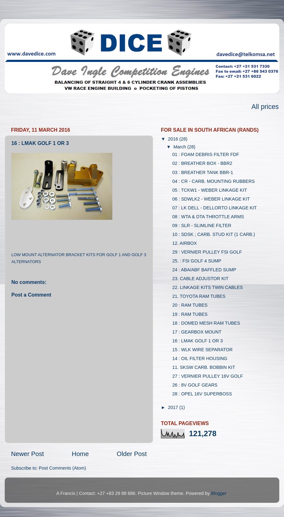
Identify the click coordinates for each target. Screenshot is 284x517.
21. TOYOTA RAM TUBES (198, 296)
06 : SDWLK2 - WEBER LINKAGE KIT (211, 198)
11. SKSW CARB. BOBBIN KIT (203, 367)
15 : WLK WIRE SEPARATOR (202, 349)
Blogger (219, 493)
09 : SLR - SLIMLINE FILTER (201, 225)
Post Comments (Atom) (62, 468)
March (180, 146)
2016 (173, 138)
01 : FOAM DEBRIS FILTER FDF (205, 154)
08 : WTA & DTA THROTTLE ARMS (208, 216)
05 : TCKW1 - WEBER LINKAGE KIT (209, 190)
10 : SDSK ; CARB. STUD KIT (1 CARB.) (213, 234)
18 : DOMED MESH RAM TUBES (206, 323)
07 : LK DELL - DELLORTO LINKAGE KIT (214, 207)
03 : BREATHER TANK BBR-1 (202, 172)
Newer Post (27, 453)
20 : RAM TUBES (190, 305)
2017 (173, 407)
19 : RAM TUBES (190, 314)
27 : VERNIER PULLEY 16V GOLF (207, 376)
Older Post (132, 453)
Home (80, 453)
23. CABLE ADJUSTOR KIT (200, 278)
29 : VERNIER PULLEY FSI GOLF (207, 252)
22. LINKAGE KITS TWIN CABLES (207, 287)
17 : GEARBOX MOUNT (197, 331)
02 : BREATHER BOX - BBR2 (202, 163)
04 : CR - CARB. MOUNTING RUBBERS (213, 181)
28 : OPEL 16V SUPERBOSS (202, 393)
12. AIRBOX (184, 243)
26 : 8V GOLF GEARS (194, 385)
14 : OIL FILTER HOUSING (199, 358)
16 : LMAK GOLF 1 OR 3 (197, 340)
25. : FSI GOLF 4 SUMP (196, 260)
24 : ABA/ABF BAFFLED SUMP (204, 269)
